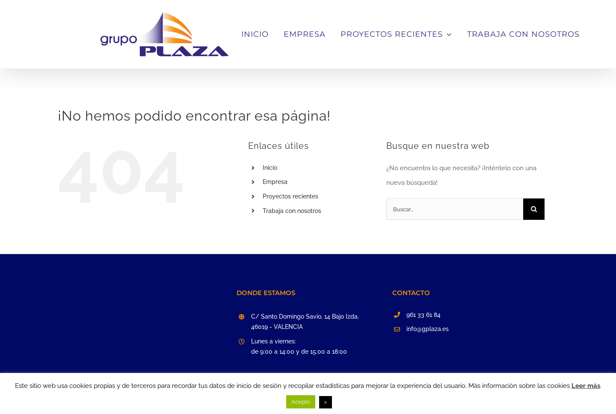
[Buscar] (534, 277)
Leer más (586, 386)
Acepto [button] (300, 402)
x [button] (325, 402)
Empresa (275, 250)
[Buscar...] (454, 277)
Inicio (270, 236)
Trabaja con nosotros (292, 279)
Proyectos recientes (290, 264)
